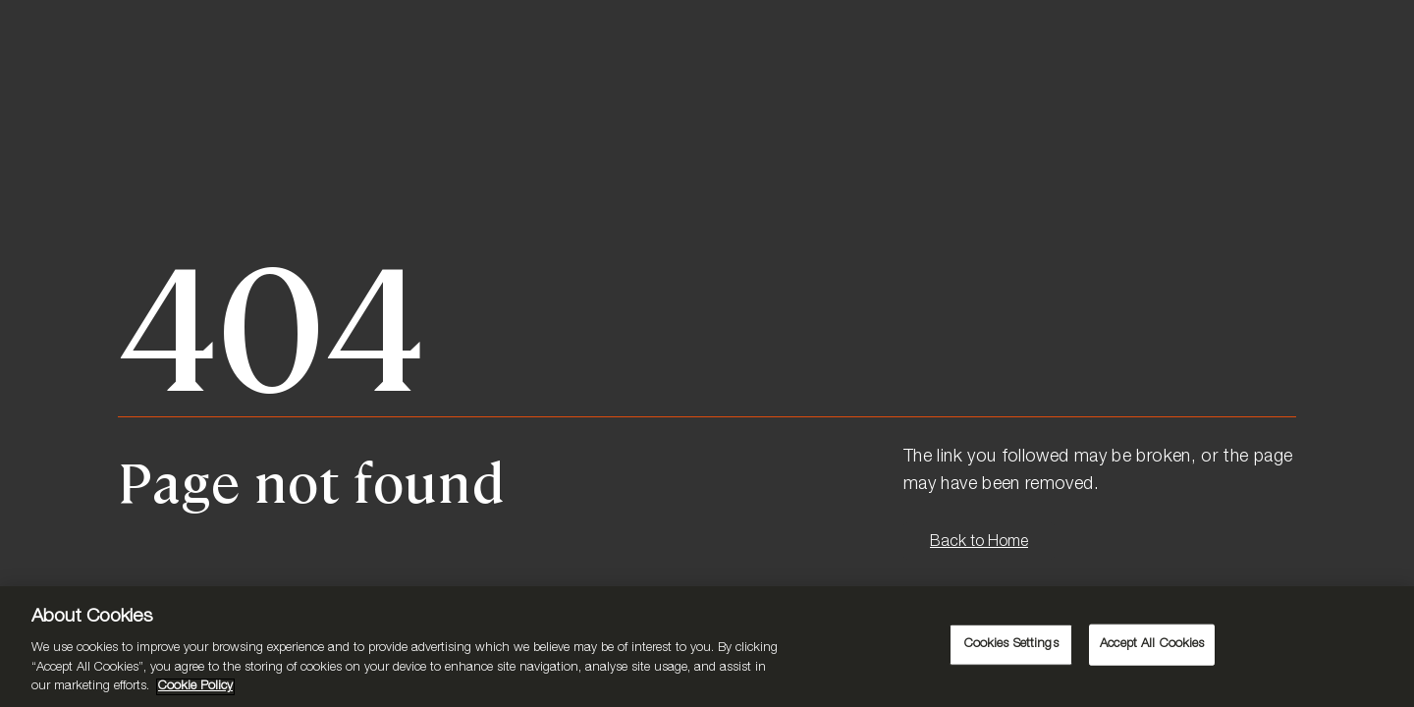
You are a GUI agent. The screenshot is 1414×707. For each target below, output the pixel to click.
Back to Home (979, 543)
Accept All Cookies (1152, 644)
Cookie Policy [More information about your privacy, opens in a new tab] (195, 686)
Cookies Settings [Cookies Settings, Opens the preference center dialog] (1011, 644)
